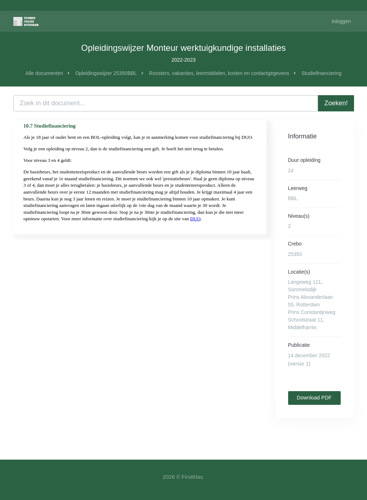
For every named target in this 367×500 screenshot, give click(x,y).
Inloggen (341, 21)
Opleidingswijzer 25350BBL (106, 73)
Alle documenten (44, 73)
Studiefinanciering (321, 73)
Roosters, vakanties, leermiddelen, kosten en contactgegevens (219, 73)
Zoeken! (336, 103)
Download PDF (314, 398)
